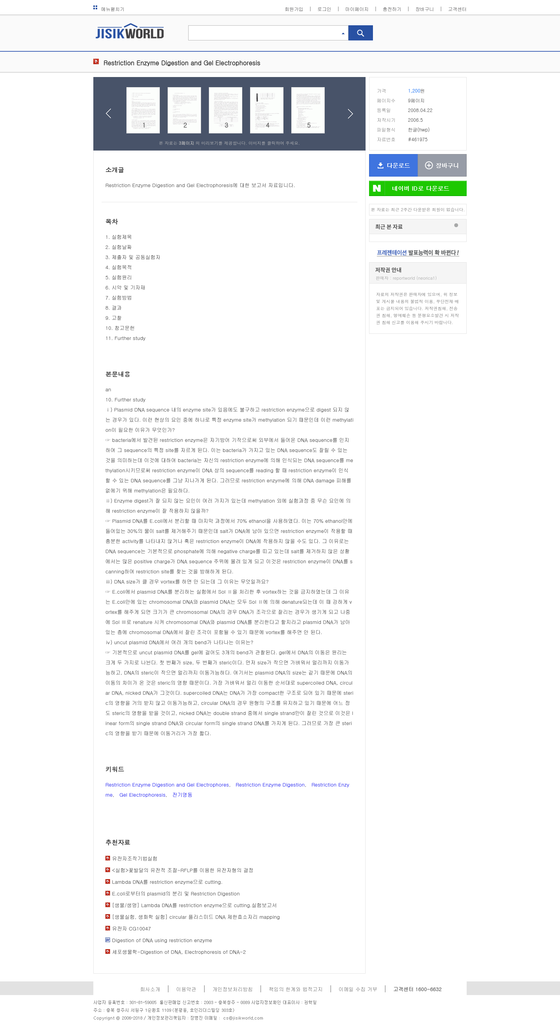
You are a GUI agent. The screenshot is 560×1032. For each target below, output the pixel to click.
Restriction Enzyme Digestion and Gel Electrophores (167, 784)
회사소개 (150, 989)
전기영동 (182, 794)
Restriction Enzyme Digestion (270, 784)
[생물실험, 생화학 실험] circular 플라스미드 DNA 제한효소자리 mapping (196, 916)
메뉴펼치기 (108, 8)
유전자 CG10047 (131, 928)
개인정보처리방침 (232, 989)
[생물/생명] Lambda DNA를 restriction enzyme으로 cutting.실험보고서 (194, 905)
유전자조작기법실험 (135, 858)
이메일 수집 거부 (358, 989)
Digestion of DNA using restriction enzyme (162, 940)
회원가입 (294, 8)
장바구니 (424, 8)
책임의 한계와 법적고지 (296, 989)
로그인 (324, 8)
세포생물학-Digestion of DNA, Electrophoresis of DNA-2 (179, 951)
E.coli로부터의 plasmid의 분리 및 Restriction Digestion (176, 893)
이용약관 (186, 989)
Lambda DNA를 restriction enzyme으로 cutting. (167, 881)
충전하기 (392, 8)
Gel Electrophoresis (142, 794)
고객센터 (457, 8)
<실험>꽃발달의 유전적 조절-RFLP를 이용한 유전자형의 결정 (183, 870)
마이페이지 (357, 8)
